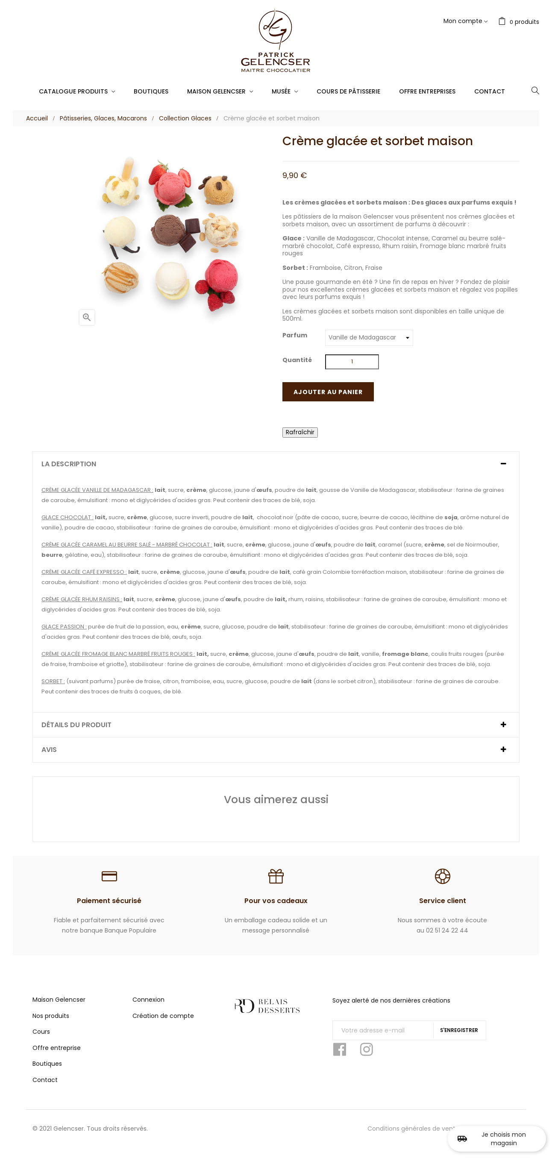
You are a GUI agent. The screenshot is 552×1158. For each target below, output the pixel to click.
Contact (45, 1089)
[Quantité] (352, 361)
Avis (49, 750)
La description (68, 464)
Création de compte (163, 1025)
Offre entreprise (56, 1057)
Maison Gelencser (58, 1009)
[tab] (276, 464)
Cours (41, 1041)
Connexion (148, 1009)
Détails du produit (76, 725)
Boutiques (47, 1073)
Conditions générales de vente (413, 1138)
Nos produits (50, 1025)
